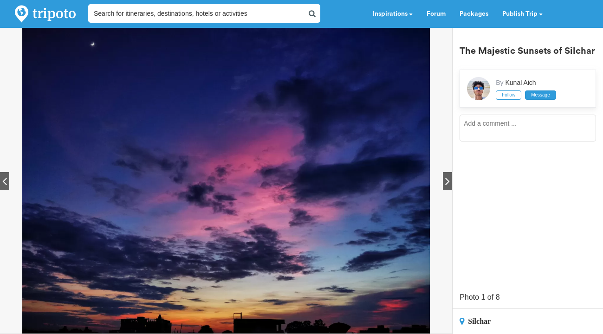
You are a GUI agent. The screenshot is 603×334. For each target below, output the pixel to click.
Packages (474, 14)
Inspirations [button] (393, 14)
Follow (508, 94)
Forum (436, 14)
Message (540, 94)
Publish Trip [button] (522, 14)
